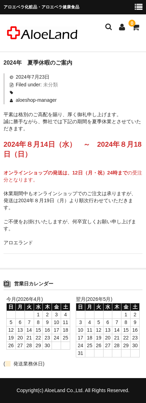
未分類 (50, 84)
